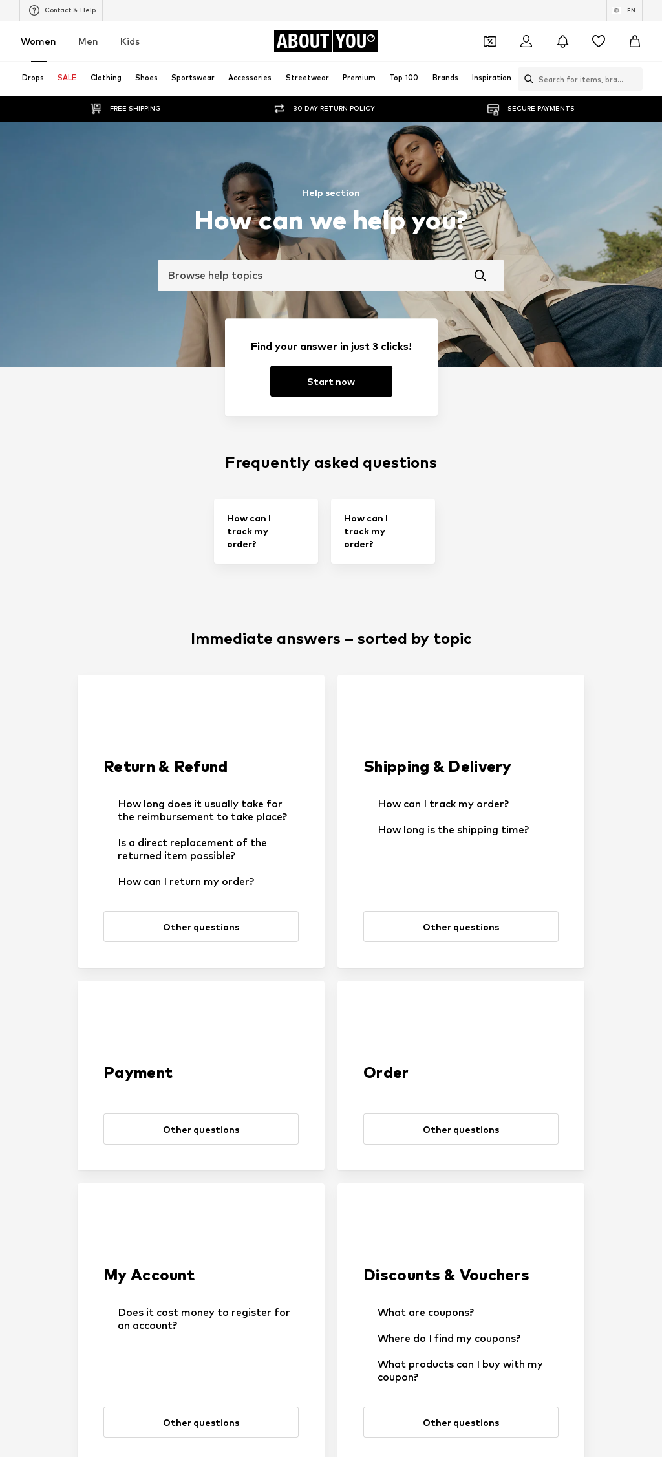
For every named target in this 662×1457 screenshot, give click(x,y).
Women (38, 41)
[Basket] (635, 41)
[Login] (526, 41)
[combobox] (331, 275)
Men (88, 41)
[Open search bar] (525, 79)
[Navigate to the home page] (326, 41)
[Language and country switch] (624, 10)
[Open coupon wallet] (490, 41)
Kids (130, 41)
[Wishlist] (598, 41)
